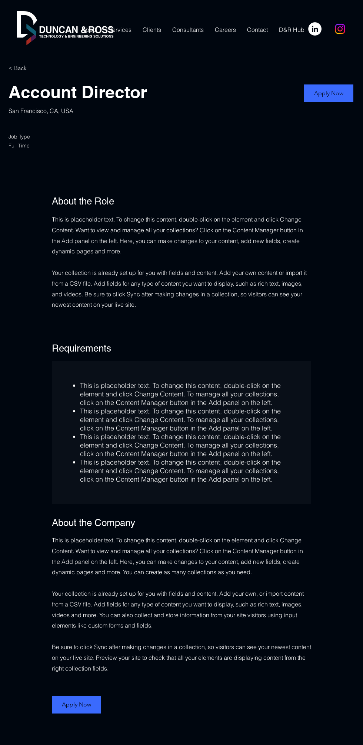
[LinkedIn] (315, 29)
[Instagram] (340, 29)
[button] (328, 93)
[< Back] (35, 68)
